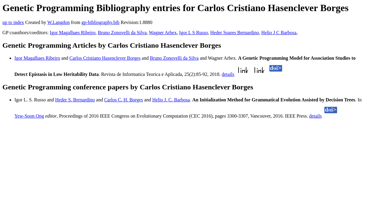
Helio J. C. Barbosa (171, 99)
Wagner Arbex (162, 32)
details (228, 74)
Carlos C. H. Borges (123, 99)
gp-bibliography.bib (100, 22)
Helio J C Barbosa (279, 32)
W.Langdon (58, 22)
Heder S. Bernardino (75, 99)
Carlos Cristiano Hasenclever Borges (105, 58)
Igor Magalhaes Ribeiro (73, 32)
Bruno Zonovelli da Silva (122, 32)
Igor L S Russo (193, 32)
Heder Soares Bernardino (234, 32)
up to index (13, 22)
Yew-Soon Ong (29, 115)
